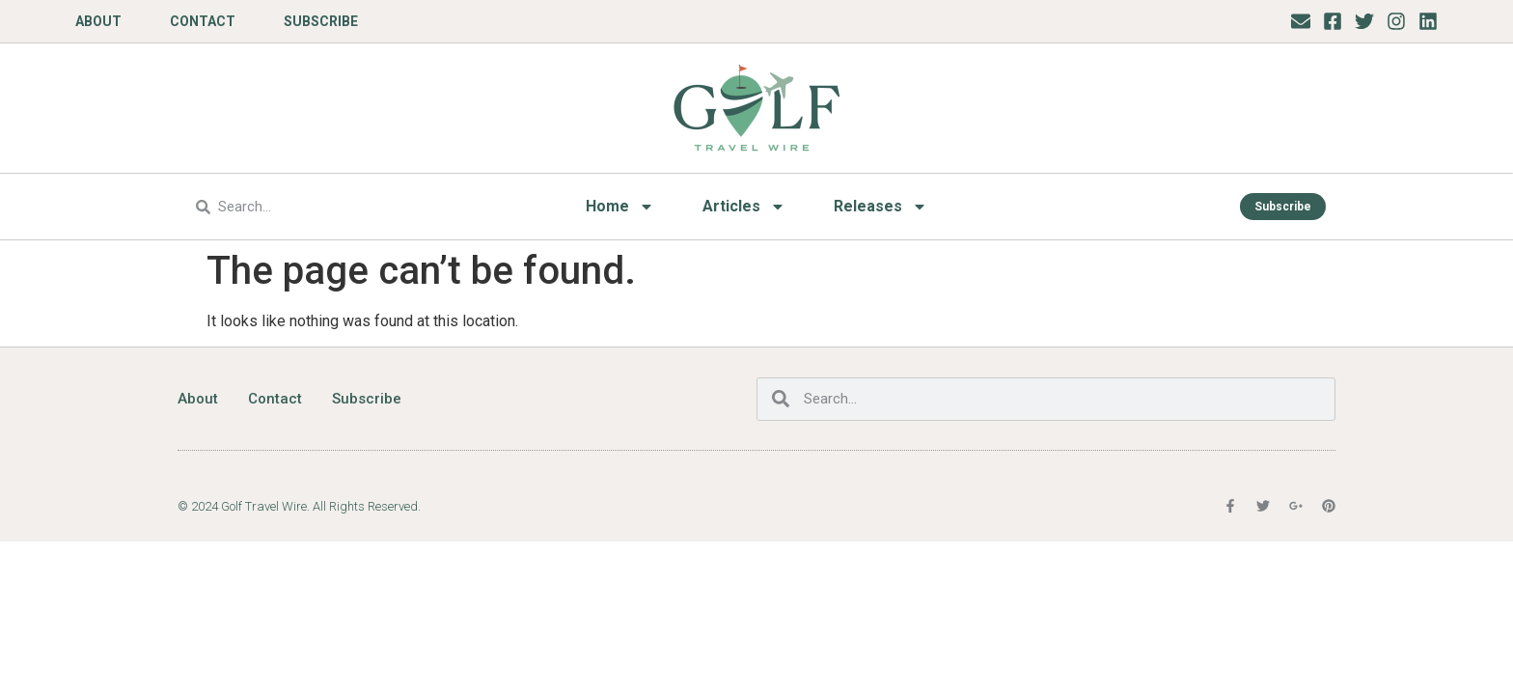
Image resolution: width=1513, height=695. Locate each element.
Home (620, 206)
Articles (743, 206)
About (98, 21)
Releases (880, 206)
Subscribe (321, 21)
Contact (202, 21)
